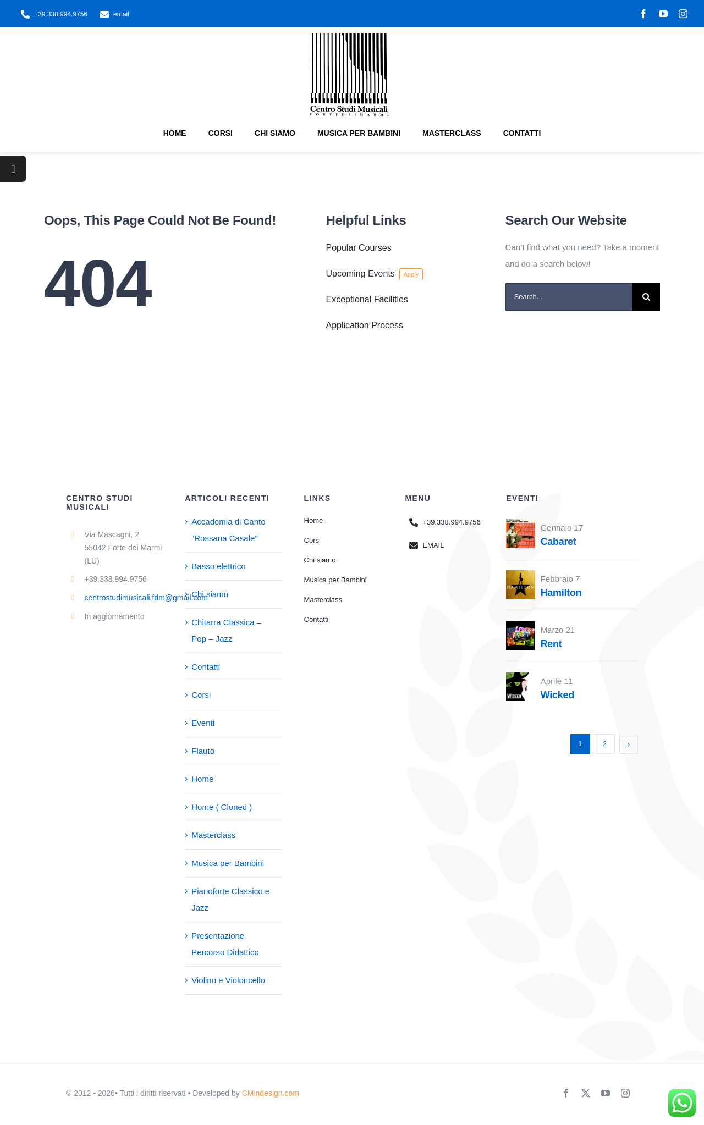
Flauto (203, 750)
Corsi (201, 694)
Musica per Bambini (227, 863)
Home (202, 779)
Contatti (205, 666)
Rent (551, 643)
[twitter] (585, 1093)
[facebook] (643, 13)
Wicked (557, 695)
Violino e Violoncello (228, 980)
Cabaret (558, 541)
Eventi (203, 722)
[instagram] (683, 13)
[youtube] (663, 13)
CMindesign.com (270, 1093)
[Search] (646, 297)
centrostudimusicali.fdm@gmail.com (146, 597)
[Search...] (568, 297)
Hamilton (561, 592)
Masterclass (213, 835)
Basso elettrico (218, 566)
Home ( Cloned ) (221, 807)
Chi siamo (209, 594)
